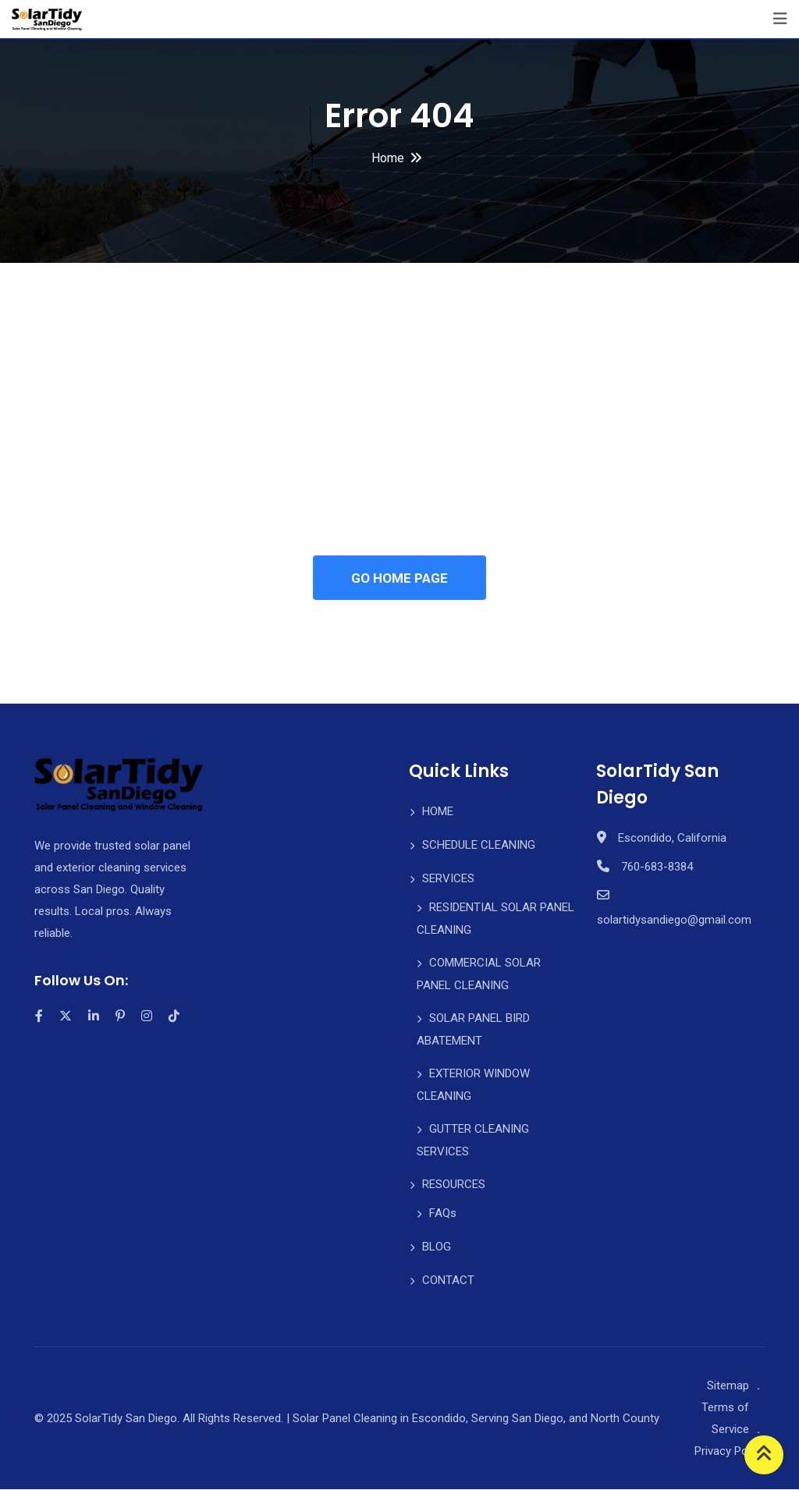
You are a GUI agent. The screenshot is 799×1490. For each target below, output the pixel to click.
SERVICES (448, 879)
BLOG (436, 1247)
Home (387, 158)
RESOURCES (453, 1185)
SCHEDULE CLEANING (478, 846)
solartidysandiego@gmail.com (674, 921)
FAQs (442, 1214)
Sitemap (728, 1386)
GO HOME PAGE (399, 578)
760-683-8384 (657, 867)
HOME (437, 812)
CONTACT (448, 1281)
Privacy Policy (729, 1452)
